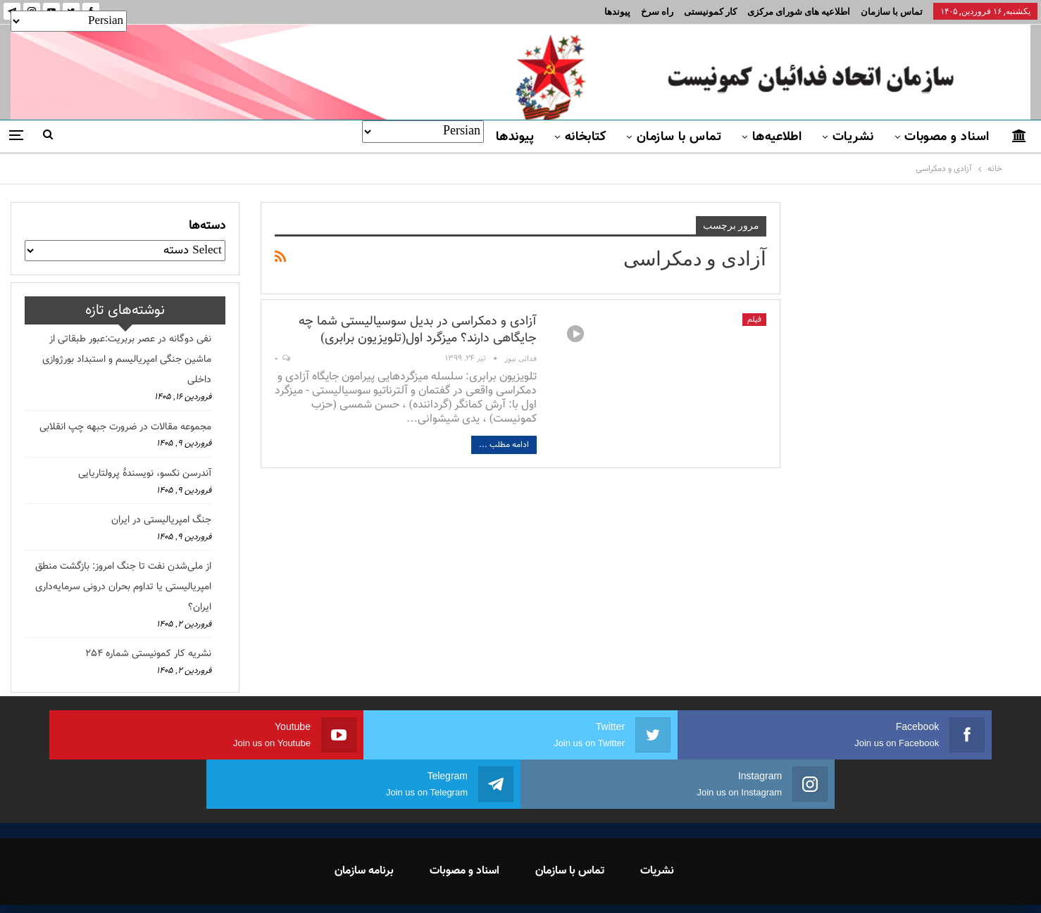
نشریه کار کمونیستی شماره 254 (148, 654)
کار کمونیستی (710, 11)
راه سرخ (657, 11)
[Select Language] (423, 131)
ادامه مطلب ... (504, 445)
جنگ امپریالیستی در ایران (161, 520)
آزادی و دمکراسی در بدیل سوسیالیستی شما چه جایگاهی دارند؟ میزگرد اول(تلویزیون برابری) (418, 330)
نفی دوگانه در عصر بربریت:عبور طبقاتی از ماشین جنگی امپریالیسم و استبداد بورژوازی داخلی (126, 360)
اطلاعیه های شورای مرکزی (798, 11)
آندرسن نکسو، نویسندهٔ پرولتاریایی (144, 473)
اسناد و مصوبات (946, 137)
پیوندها (617, 11)
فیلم (754, 320)
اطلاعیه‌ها (777, 137)
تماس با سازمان (892, 11)
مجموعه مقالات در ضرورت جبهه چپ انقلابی (125, 427)
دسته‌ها (207, 226)
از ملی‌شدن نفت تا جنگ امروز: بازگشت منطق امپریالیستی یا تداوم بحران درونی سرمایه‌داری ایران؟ (123, 587)
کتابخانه (585, 137)
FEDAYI (489, 884)
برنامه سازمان (364, 822)
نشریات (853, 137)
